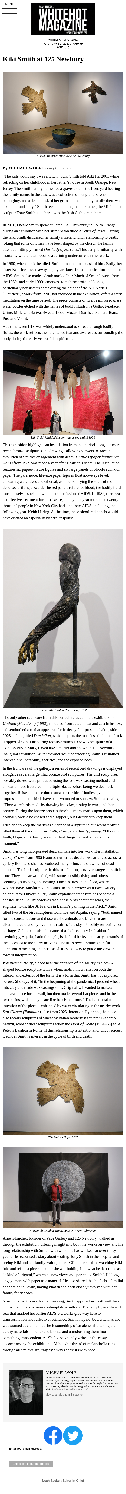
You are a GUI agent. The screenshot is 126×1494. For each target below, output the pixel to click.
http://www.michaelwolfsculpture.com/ (69, 1389)
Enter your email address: (25, 1448)
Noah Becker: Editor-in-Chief (63, 1480)
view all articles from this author (64, 1394)
